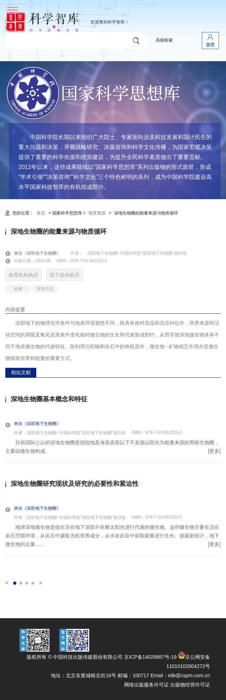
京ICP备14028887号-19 (150, 657)
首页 (41, 213)
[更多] (214, 451)
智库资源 (97, 213)
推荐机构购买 (23, 275)
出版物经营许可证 (190, 685)
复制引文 (45, 288)
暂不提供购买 (65, 275)
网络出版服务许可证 (146, 685)
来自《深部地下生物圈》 (41, 253)
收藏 (18, 288)
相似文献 (21, 372)
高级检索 (164, 40)
